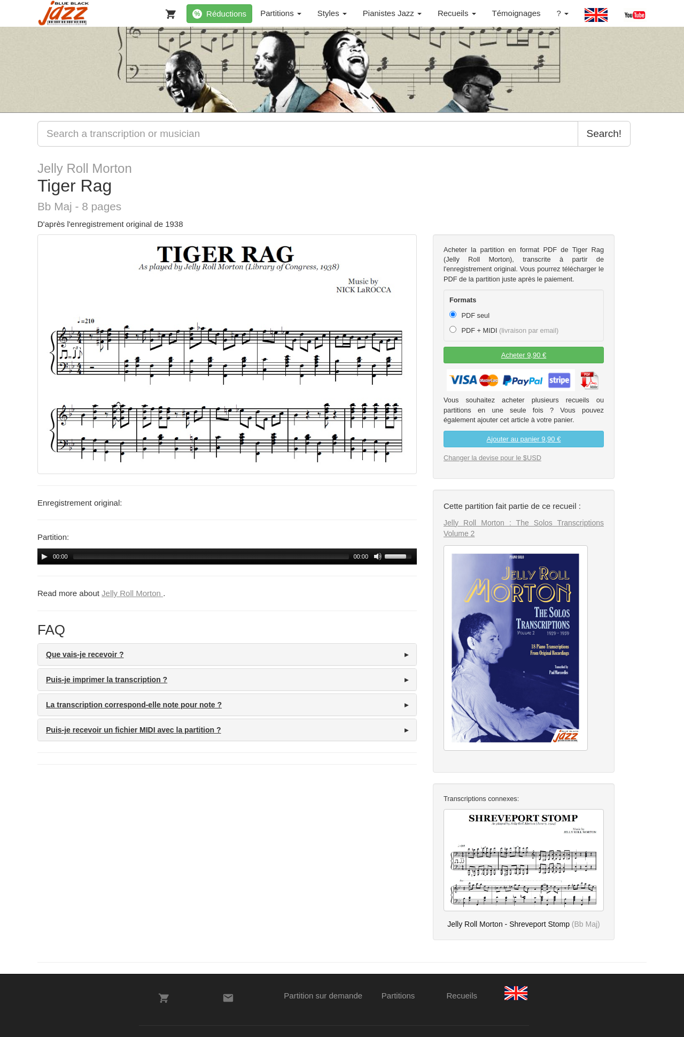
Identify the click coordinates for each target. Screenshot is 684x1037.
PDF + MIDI (503, 330)
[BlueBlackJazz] (63, 13)
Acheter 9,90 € (524, 355)
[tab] (227, 654)
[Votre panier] (168, 12)
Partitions (280, 13)
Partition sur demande (323, 995)
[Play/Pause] (44, 556)
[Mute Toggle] (378, 556)
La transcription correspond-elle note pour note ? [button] (134, 704)
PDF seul (469, 315)
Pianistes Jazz (392, 13)
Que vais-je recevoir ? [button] (85, 654)
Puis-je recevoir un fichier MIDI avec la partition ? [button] (133, 730)
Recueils (457, 13)
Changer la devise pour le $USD (492, 458)
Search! (604, 133)
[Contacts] (228, 998)
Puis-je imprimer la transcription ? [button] (106, 679)
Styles (332, 13)
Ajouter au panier (524, 439)
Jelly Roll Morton (84, 168)
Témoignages (516, 13)
